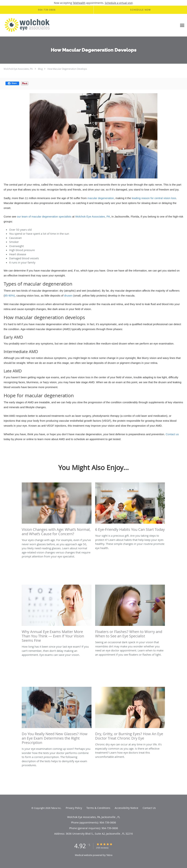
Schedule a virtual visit (119, 3)
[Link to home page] (27, 25)
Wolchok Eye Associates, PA (18, 68)
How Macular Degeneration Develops (67, 68)
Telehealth (79, 3)
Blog (40, 68)
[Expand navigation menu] (182, 25)
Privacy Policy (74, 808)
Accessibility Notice (126, 808)
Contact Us (149, 808)
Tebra (109, 855)
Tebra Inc (56, 808)
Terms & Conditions (98, 808)
